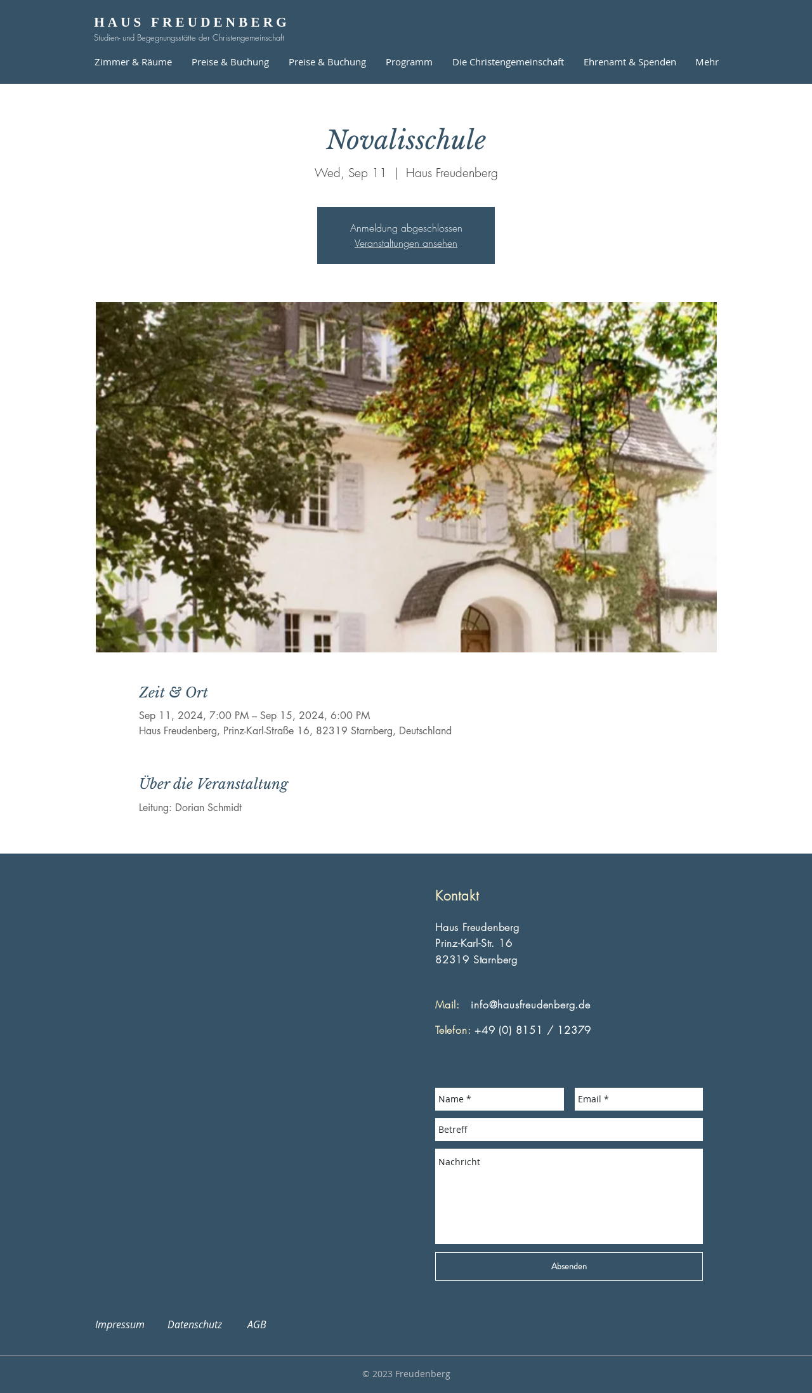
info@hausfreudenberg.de (530, 1005)
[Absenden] (569, 1266)
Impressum (127, 1324)
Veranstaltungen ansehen (406, 243)
